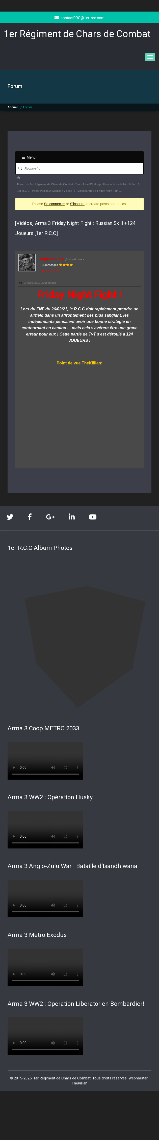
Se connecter (54, 204)
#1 (20, 282)
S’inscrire (77, 204)
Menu (29, 157)
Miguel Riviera (52, 259)
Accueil (13, 107)
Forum (27, 107)
